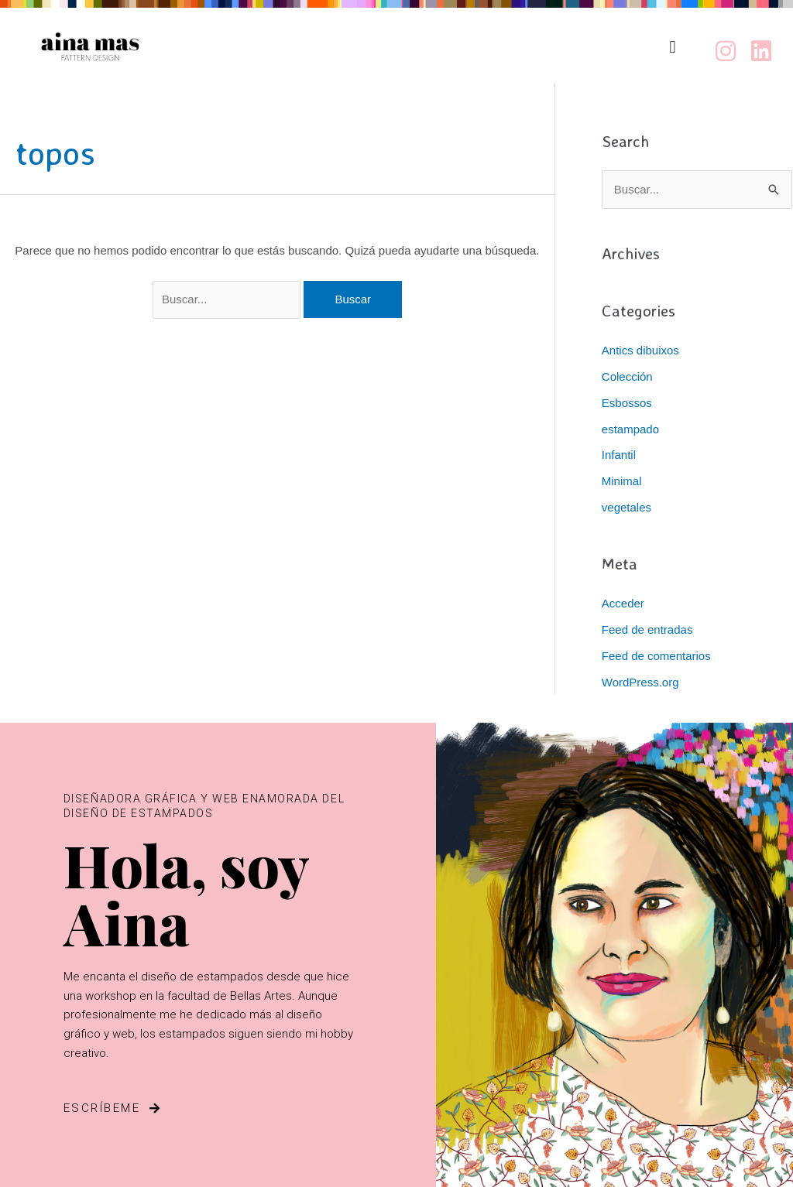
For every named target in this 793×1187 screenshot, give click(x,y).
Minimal (622, 480)
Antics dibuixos (640, 350)
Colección (627, 376)
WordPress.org (640, 682)
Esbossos (627, 402)
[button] (672, 47)
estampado (630, 429)
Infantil (619, 454)
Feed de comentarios (656, 655)
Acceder (623, 603)
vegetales (626, 507)
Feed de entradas (647, 629)
